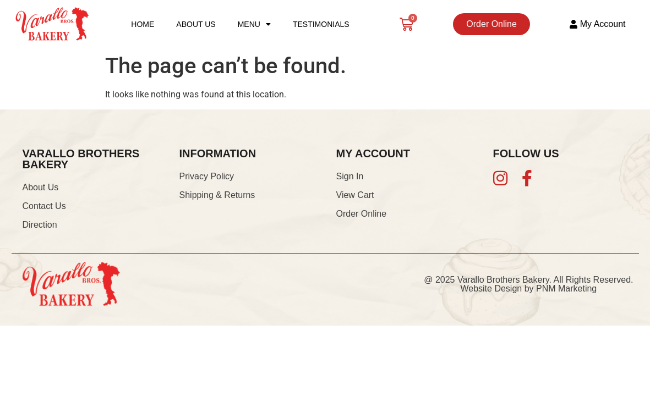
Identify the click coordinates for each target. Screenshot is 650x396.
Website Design (491, 288)
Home (142, 24)
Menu (254, 24)
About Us (195, 24)
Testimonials (321, 24)
